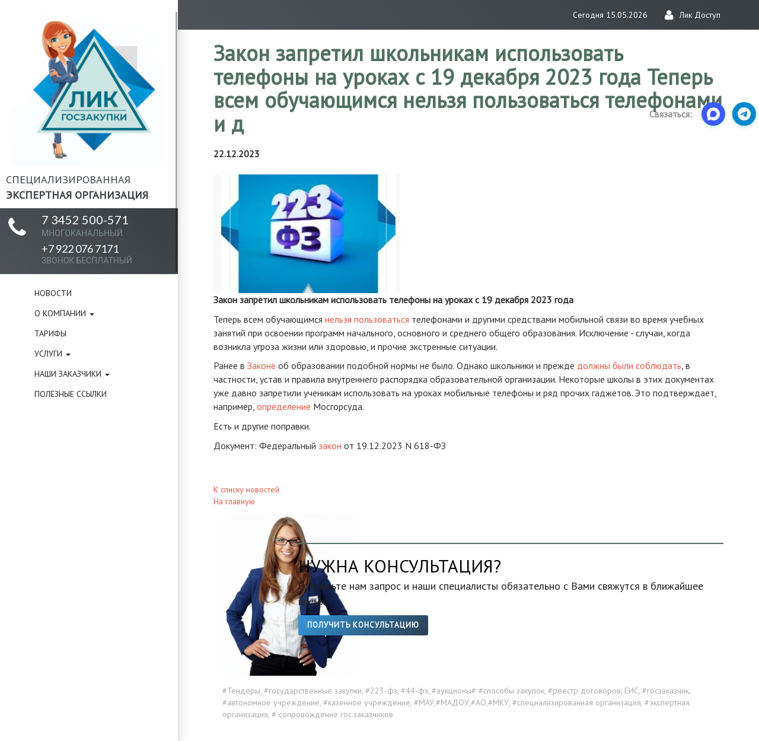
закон (330, 445)
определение (284, 406)
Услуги (52, 353)
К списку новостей (246, 489)
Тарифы (50, 333)
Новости (53, 293)
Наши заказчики (72, 373)
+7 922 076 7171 (87, 253)
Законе (261, 365)
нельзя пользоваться (367, 319)
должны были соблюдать (629, 365)
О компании (64, 313)
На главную (234, 501)
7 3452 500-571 (85, 225)
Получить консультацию (363, 625)
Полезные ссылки (70, 394)
